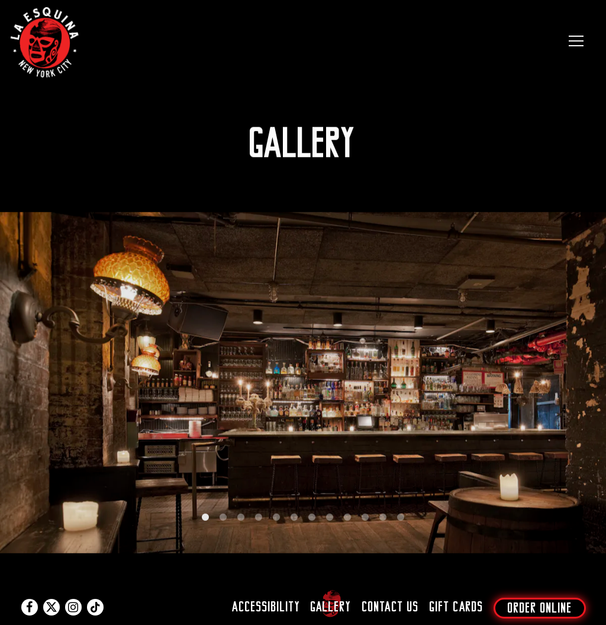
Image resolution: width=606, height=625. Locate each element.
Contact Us (390, 607)
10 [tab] (365, 521)
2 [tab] (223, 521)
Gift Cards (456, 607)
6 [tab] (294, 521)
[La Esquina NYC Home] (45, 40)
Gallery (331, 607)
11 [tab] (383, 521)
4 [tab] (259, 521)
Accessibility (266, 607)
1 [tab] (205, 521)
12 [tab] (401, 521)
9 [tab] (347, 521)
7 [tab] (312, 521)
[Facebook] (29, 607)
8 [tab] (330, 521)
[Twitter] (51, 607)
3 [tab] (241, 521)
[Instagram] (73, 607)
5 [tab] (276, 521)
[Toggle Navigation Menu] (576, 41)
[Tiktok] (95, 607)
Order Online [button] (540, 608)
